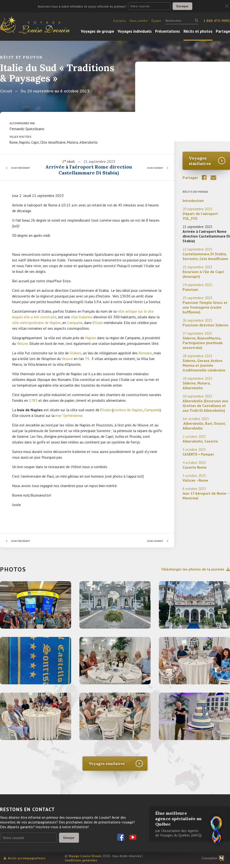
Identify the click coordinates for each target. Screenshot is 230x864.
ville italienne (81, 317)
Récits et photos (198, 31)
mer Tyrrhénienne (69, 415)
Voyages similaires (200, 160)
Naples (90, 337)
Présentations (167, 31)
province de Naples (128, 409)
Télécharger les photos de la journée (195, 569)
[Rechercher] (181, 20)
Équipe (156, 20)
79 (87, 358)
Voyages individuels (135, 31)
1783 (33, 400)
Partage (223, 31)
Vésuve (22, 343)
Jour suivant (152, 167)
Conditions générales (81, 860)
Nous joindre (139, 20)
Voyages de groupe (97, 31)
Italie (98, 322)
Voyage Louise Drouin (85, 856)
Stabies (75, 353)
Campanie (75, 322)
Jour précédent (24, 167)
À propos (119, 20)
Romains (145, 353)
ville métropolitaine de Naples (36, 322)
